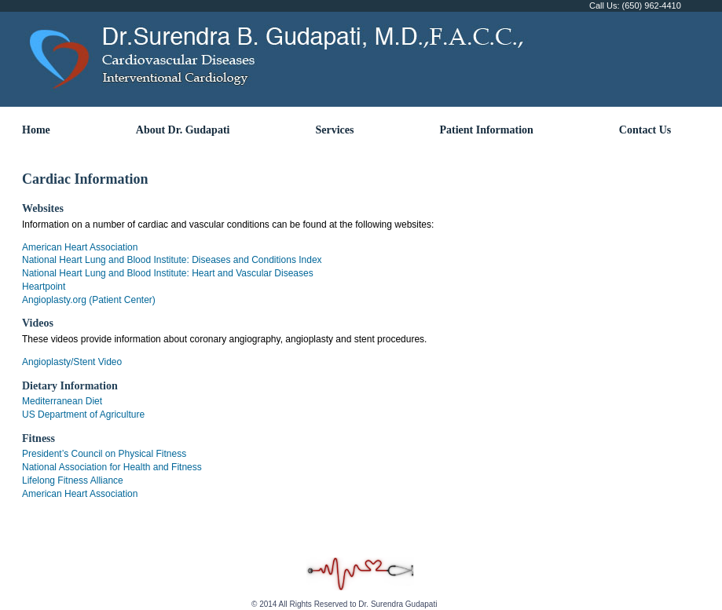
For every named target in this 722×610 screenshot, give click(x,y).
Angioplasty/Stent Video (72, 361)
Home (36, 130)
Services (334, 130)
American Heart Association (79, 247)
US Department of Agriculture (83, 414)
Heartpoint (43, 286)
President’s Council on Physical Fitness (104, 453)
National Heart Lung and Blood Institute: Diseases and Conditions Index (172, 259)
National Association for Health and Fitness (112, 467)
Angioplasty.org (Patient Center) (89, 299)
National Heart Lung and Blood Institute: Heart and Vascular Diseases (167, 273)
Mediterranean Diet (62, 401)
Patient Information (486, 130)
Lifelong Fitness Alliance (72, 480)
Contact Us (645, 130)
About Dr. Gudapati (183, 130)
